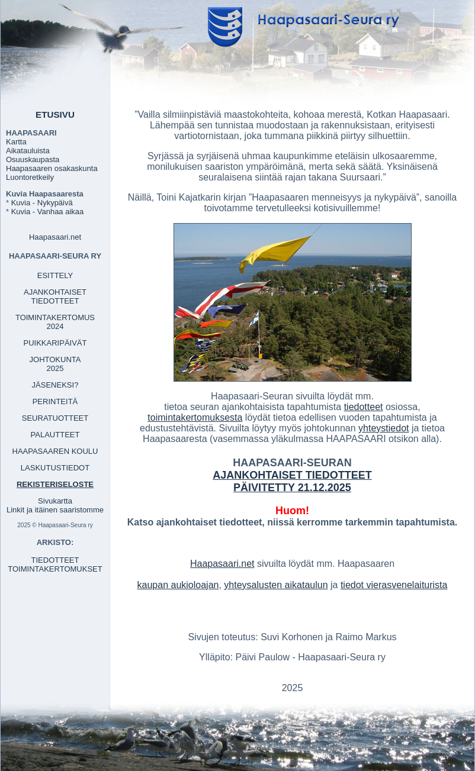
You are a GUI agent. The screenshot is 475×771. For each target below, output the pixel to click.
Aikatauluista (28, 150)
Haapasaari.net (55, 237)
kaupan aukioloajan (178, 585)
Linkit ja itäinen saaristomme (55, 509)
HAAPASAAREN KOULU (55, 451)
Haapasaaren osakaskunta (52, 168)
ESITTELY (55, 275)
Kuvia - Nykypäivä (42, 202)
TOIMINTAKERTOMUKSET (55, 568)
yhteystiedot (383, 428)
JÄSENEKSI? (55, 384)
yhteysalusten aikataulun (276, 585)
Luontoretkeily (30, 177)
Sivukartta (55, 500)
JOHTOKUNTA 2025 (55, 364)
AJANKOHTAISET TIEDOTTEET (55, 296)
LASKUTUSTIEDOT (55, 467)
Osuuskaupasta (32, 159)
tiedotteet (363, 407)
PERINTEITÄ (55, 401)
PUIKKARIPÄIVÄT (55, 342)
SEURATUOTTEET (55, 418)
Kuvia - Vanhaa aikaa (47, 211)
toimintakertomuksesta (194, 417)
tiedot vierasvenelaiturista (394, 585)
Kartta (16, 141)
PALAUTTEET (55, 434)
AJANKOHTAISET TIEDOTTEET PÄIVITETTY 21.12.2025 (292, 481)
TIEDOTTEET (55, 560)
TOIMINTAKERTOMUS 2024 (55, 322)
